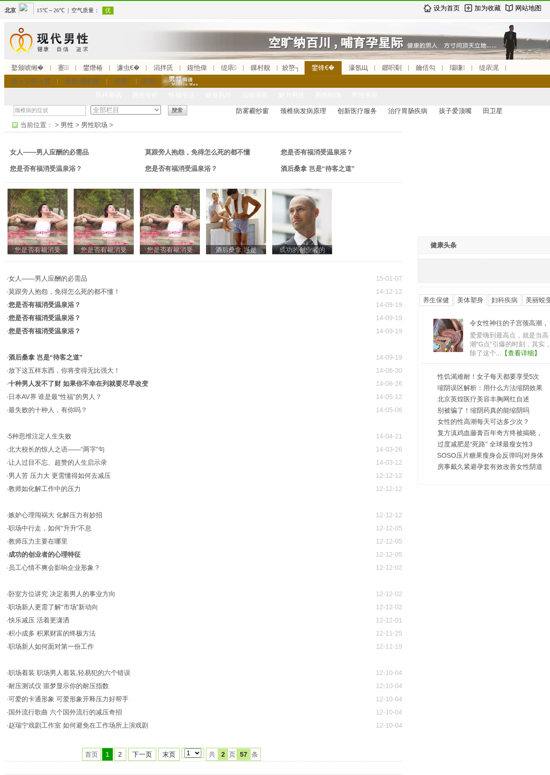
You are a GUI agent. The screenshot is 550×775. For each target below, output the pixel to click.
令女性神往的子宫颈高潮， (509, 323)
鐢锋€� (323, 67)
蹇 (63, 67)
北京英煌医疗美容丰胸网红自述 (483, 399)
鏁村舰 (260, 67)
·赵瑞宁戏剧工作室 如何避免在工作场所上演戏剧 (77, 725)
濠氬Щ (358, 67)
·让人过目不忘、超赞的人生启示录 (57, 462)
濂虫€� (128, 67)
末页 (169, 754)
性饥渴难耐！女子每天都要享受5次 (488, 376)
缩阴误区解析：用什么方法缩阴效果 (489, 387)
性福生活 (181, 95)
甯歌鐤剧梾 (82, 81)
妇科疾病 (504, 300)
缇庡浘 (489, 67)
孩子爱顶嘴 (455, 111)
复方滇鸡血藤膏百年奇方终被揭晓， (489, 433)
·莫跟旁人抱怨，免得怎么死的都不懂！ (63, 291)
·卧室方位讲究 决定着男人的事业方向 (61, 594)
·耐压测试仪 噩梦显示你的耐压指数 (58, 686)
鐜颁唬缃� (27, 67)
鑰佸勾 (425, 67)
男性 (67, 125)
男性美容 (364, 95)
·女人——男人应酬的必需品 (47, 278)
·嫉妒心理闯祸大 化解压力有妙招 (54, 515)
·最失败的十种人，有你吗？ (47, 410)
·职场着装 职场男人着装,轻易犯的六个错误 (68, 672)
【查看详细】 (521, 353)
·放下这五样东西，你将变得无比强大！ (63, 370)
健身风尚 (218, 95)
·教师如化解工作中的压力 (44, 488)
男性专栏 (145, 95)
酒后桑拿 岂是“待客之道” (318, 168)
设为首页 (447, 8)
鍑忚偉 (197, 67)
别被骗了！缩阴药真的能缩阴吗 (483, 410)
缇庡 (229, 67)
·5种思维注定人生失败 (39, 436)
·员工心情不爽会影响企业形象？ (53, 567)
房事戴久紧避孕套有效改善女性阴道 (489, 466)
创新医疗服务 (357, 111)
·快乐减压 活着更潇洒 (38, 620)
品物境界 (255, 95)
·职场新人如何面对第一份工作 (50, 646)
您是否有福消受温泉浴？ (317, 152)
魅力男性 (291, 95)
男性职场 (328, 95)
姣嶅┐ (291, 67)
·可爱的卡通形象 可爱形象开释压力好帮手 (68, 699)
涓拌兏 (163, 67)
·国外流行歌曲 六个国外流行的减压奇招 (64, 712)
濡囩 (122, 81)
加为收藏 (487, 8)
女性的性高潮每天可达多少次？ (483, 421)
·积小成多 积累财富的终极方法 (51, 633)
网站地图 (528, 8)
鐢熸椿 (93, 67)
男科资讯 (108, 95)
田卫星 (493, 111)
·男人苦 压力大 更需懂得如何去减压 (59, 475)
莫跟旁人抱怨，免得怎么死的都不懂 (197, 152)
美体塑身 (470, 300)
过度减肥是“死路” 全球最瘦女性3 (485, 444)
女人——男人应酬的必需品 (49, 152)
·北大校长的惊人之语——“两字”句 (56, 449)
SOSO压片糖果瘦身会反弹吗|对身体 (490, 455)
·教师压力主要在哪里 (37, 541)
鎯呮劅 (392, 67)
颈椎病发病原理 (303, 111)
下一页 (142, 754)
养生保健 (436, 300)
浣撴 (149, 81)
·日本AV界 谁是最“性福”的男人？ (54, 396)
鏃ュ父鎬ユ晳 (31, 81)
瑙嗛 (457, 67)
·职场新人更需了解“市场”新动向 (52, 607)
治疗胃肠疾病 (408, 111)
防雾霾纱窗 (252, 111)
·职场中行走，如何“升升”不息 (49, 528)
